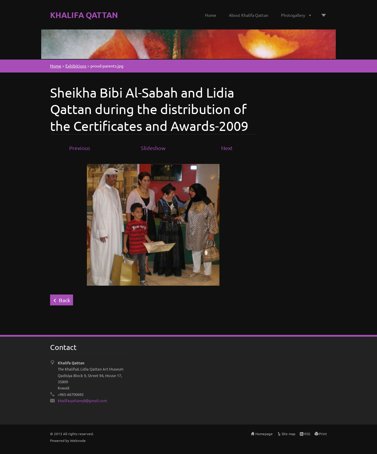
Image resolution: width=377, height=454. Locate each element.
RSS (307, 433)
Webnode (78, 440)
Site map (288, 433)
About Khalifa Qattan (248, 15)
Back (64, 300)
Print (323, 433)
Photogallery (293, 15)
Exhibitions (75, 65)
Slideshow (153, 148)
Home (210, 15)
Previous (79, 148)
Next (227, 148)
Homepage (264, 433)
